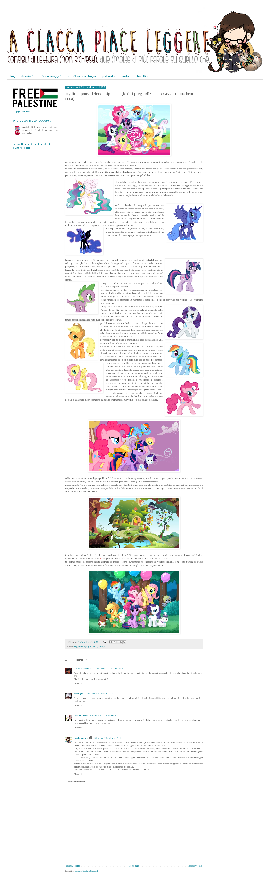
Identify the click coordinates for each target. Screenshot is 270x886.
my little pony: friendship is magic (91, 646)
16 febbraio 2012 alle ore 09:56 (99, 693)
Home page (134, 866)
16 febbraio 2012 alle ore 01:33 (109, 668)
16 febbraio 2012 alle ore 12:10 (107, 738)
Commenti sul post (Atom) (86, 871)
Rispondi (78, 683)
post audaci (109, 76)
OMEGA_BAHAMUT (84, 668)
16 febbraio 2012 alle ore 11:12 (102, 715)
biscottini (142, 76)
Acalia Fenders (81, 715)
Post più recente (73, 866)
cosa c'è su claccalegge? (81, 76)
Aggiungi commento (75, 781)
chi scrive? (27, 76)
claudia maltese (81, 738)
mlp (75, 646)
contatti (126, 76)
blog (12, 76)
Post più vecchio (195, 866)
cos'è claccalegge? (50, 76)
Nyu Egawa (79, 693)
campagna (21, 111)
